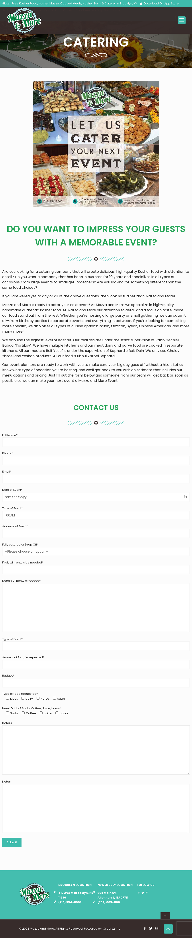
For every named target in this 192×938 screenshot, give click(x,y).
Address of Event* (96, 531)
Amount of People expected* (96, 662)
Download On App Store (159, 3)
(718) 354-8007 (70, 902)
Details (96, 748)
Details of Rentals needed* (96, 605)
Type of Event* (96, 644)
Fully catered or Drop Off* (96, 549)
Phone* (96, 458)
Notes (96, 806)
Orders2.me (111, 928)
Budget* (96, 680)
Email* (96, 476)
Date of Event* (96, 495)
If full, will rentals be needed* (96, 567)
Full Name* (96, 440)
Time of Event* (96, 513)
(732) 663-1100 (109, 902)
